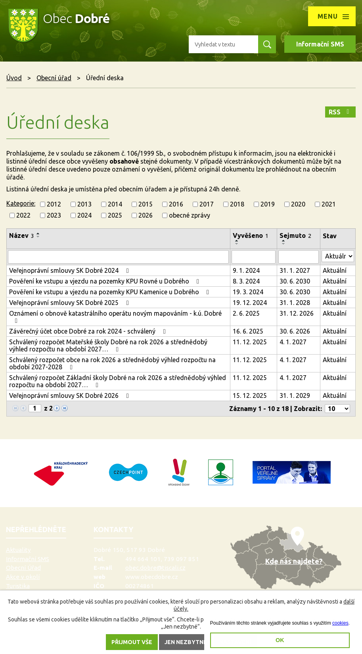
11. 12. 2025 (250, 341)
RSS (340, 112)
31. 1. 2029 (295, 395)
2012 (54, 204)
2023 (54, 215)
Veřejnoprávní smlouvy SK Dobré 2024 (70, 270)
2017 (206, 204)
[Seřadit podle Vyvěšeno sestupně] (237, 243)
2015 (145, 204)
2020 (298, 204)
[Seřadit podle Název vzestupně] (38, 233)
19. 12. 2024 (250, 302)
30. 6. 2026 (295, 331)
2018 (237, 204)
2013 (84, 204)
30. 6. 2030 (295, 281)
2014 (115, 204)
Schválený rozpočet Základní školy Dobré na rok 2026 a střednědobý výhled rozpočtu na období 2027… (117, 381)
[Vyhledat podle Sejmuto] (298, 257)
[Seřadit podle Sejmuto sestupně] (284, 243)
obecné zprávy (189, 215)
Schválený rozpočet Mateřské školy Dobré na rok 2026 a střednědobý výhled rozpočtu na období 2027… (108, 345)
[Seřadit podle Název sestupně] (38, 236)
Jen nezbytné (186, 642)
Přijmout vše (131, 642)
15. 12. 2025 (250, 395)
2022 (23, 215)
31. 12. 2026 (297, 313)
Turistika (18, 586)
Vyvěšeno (250, 235)
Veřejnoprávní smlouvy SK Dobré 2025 (70, 302)
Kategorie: (20, 203)
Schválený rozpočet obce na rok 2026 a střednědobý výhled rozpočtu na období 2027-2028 (112, 363)
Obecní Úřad (23, 567)
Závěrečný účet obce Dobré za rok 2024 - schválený (88, 331)
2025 (115, 215)
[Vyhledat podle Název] (118, 257)
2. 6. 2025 (246, 313)
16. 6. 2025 (248, 331)
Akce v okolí (23, 576)
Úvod (14, 77)
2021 (329, 204)
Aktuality (18, 549)
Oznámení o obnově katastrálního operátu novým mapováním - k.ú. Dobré (115, 317)
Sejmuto (295, 235)
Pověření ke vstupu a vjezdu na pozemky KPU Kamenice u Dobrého (110, 291)
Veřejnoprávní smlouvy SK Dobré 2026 (70, 395)
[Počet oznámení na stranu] (337, 408)
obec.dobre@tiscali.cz (155, 567)
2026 (145, 215)
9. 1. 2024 (246, 270)
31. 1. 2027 (295, 270)
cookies (340, 623)
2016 (176, 204)
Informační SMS (320, 44)
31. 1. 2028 (295, 302)
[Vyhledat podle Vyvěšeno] (254, 257)
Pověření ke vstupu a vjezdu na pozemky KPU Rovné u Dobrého (105, 281)
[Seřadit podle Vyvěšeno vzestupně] (237, 240)
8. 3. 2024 (246, 281)
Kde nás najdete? (293, 561)
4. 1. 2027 (293, 341)
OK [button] (280, 640)
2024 (84, 215)
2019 (267, 204)
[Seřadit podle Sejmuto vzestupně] (284, 240)
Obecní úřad (53, 77)
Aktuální (335, 270)
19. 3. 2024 (248, 291)
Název (21, 235)
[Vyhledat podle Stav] (338, 256)
